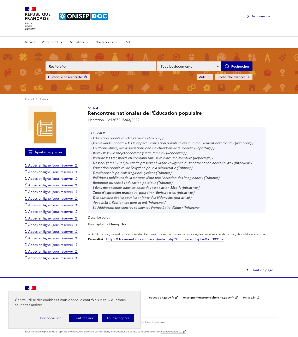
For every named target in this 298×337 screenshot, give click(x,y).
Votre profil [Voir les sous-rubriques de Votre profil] (50, 42)
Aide (202, 77)
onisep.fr (249, 297)
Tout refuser (83, 317)
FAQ (127, 42)
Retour (44, 99)
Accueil (30, 42)
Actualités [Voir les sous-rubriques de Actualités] (77, 42)
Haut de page (262, 269)
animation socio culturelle (126, 234)
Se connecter (261, 16)
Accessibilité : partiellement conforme (143, 322)
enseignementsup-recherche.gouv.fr (208, 297)
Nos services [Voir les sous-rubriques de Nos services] (104, 42)
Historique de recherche (65, 77)
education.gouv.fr (161, 297)
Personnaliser (50, 317)
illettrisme (150, 234)
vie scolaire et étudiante (251, 234)
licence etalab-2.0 (171, 331)
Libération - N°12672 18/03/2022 (114, 119)
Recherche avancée (231, 77)
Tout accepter (118, 317)
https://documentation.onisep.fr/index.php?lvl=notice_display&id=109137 (165, 239)
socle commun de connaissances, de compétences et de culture (196, 234)
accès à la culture (98, 234)
